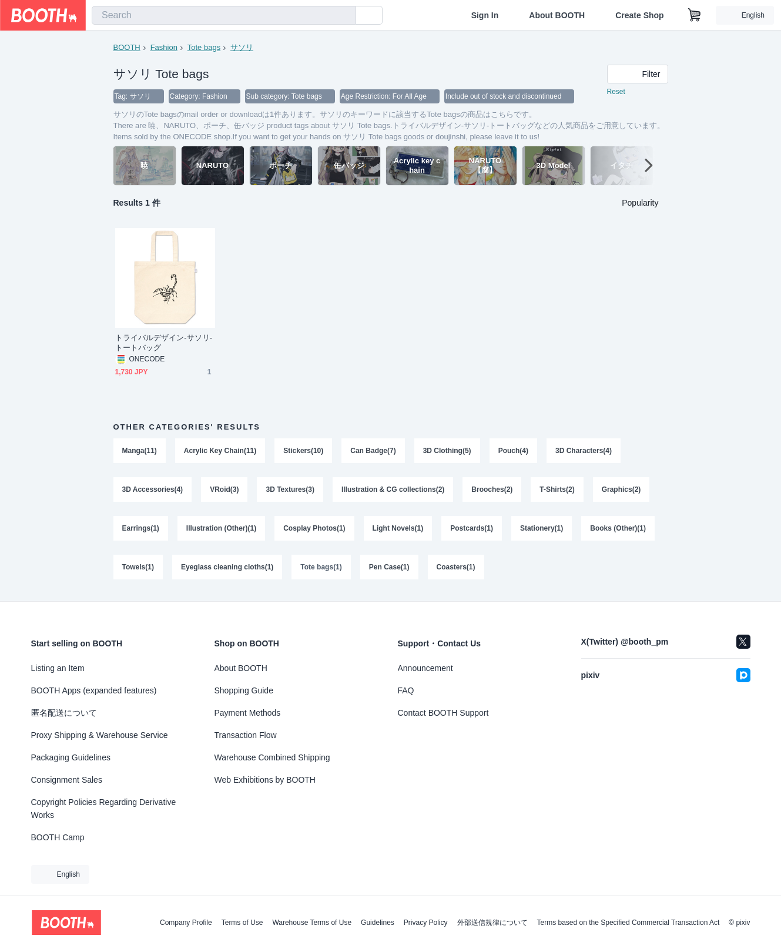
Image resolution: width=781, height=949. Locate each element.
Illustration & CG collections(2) (392, 489)
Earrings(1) (140, 528)
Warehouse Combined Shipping (272, 757)
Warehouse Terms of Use (311, 922)
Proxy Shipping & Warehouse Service (99, 735)
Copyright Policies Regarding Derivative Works (103, 808)
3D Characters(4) (583, 451)
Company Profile (186, 922)
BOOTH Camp (58, 837)
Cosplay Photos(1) (314, 528)
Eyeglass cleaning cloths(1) (227, 567)
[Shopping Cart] (694, 15)
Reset (616, 92)
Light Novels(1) (398, 528)
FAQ (406, 690)
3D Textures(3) (290, 489)
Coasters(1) (456, 567)
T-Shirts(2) (556, 489)
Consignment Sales (66, 779)
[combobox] (224, 15)
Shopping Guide (243, 690)
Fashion (163, 47)
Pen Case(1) (389, 567)
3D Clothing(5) (447, 451)
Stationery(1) (541, 528)
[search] (344, 16)
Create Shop (639, 15)
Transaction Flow (245, 735)
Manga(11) (139, 451)
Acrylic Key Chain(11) (220, 451)
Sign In (485, 15)
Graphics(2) (621, 489)
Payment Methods (247, 712)
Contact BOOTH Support (443, 712)
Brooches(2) (491, 489)
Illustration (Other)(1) (221, 528)
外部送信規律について (492, 922)
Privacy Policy (426, 922)
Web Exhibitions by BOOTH (265, 779)
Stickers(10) (303, 451)
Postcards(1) (471, 528)
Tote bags (203, 47)
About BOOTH (557, 15)
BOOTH (126, 47)
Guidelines (377, 922)
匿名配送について (64, 712)
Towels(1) (138, 567)
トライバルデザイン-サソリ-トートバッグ (164, 342)
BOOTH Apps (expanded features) (94, 690)
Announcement (425, 668)
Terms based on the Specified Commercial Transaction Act (628, 922)
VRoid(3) (224, 489)
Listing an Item (58, 668)
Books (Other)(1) (618, 528)
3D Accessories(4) (152, 489)
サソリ (241, 47)
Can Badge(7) (372, 451)
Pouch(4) (513, 451)
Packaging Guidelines (70, 757)
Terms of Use (242, 922)
